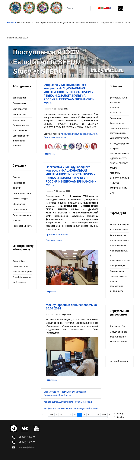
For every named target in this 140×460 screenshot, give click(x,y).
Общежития (19, 204)
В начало (44, 415)
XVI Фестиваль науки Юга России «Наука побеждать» (71, 408)
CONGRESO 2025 (121, 22)
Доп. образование (44, 22)
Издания (104, 22)
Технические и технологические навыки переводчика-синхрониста (118, 281)
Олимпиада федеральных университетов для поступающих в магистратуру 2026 (119, 128)
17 (93, 414)
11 (65, 414)
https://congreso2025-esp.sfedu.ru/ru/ (79, 134)
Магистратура (20, 109)
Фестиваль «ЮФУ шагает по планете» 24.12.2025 (118, 105)
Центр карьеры (20, 209)
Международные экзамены (71, 22)
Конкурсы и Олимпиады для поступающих (21, 125)
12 (70, 414)
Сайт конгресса (54, 240)
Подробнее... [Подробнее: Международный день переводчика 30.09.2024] (51, 380)
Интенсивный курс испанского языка (119, 227)
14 (79, 414)
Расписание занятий (19, 185)
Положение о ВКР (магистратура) (22, 196)
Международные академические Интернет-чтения (118, 336)
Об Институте (24, 22)
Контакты (94, 22)
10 (61, 414)
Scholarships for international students (21, 140)
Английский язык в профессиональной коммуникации (119, 258)
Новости (11, 22)
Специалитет (19, 103)
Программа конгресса (55, 137)
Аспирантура (19, 114)
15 (84, 414)
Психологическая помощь (22, 218)
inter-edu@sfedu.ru (27, 447)
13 (74, 414)
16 (88, 414)
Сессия (16, 177)
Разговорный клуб (22, 226)
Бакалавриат (19, 97)
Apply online (19, 261)
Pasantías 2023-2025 (17, 37)
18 (98, 414)
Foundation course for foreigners (22, 279)
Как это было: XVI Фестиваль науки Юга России (68, 402)
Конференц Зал (118, 326)
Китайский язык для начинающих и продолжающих (119, 240)
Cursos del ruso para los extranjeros (22, 269)
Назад (51, 414)
